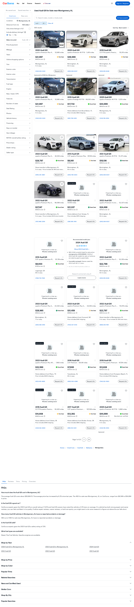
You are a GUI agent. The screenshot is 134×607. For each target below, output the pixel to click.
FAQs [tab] (4, 481)
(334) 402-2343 (40, 71)
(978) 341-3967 (40, 175)
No (16, 35)
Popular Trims (66, 572)
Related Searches (66, 577)
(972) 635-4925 (40, 381)
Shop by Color (66, 566)
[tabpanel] (66, 510)
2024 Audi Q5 (94, 547)
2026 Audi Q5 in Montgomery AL (12, 547)
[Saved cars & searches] (112, 3)
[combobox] (24, 10)
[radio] (7, 35)
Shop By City (66, 595)
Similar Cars (66, 589)
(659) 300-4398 (73, 381)
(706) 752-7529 (40, 278)
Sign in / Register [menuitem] (123, 3)
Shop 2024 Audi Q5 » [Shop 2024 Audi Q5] (81, 249)
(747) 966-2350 (40, 221)
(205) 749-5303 (72, 175)
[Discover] (47, 3)
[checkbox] (29, 28)
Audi (37, 23)
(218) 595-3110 (72, 221)
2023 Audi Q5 (6, 551)
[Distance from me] (25, 25)
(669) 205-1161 (104, 325)
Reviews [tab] (11, 481)
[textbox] (123, 28)
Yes (10, 35)
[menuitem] (18, 3)
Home (62, 448)
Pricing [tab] (24, 481)
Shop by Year (66, 543)
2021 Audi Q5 (94, 551)
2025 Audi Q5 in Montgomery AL (56, 547)
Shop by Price (66, 560)
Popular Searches (66, 601)
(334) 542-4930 (40, 428)
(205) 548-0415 (40, 325)
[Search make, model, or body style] (74, 18)
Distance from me (12, 25)
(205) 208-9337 (72, 71)
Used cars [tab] (12, 16)
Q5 (44, 23)
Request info (59, 71)
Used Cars (71, 448)
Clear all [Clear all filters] (50, 23)
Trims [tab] (18, 481)
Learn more (82, 278)
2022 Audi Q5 (50, 551)
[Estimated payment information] (44, 59)
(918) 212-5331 (72, 428)
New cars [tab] (24, 16)
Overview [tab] (32, 481)
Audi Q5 (80, 448)
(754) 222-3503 (104, 381)
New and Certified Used (66, 583)
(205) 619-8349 (104, 71)
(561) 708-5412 (72, 118)
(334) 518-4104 (104, 118)
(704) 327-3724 (72, 325)
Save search (122, 18)
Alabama (89, 448)
